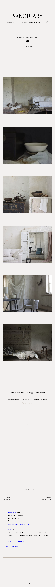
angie (10, 529)
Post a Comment (12, 546)
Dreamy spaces (27, 47)
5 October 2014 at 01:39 (17, 541)
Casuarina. (27, 403)
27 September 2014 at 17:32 (19, 524)
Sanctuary (27, 16)
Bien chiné (12, 512)
